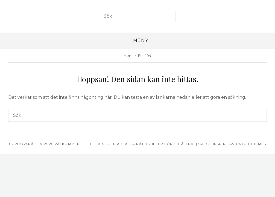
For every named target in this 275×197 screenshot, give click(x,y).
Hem (128, 55)
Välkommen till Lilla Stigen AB (89, 144)
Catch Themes (251, 144)
